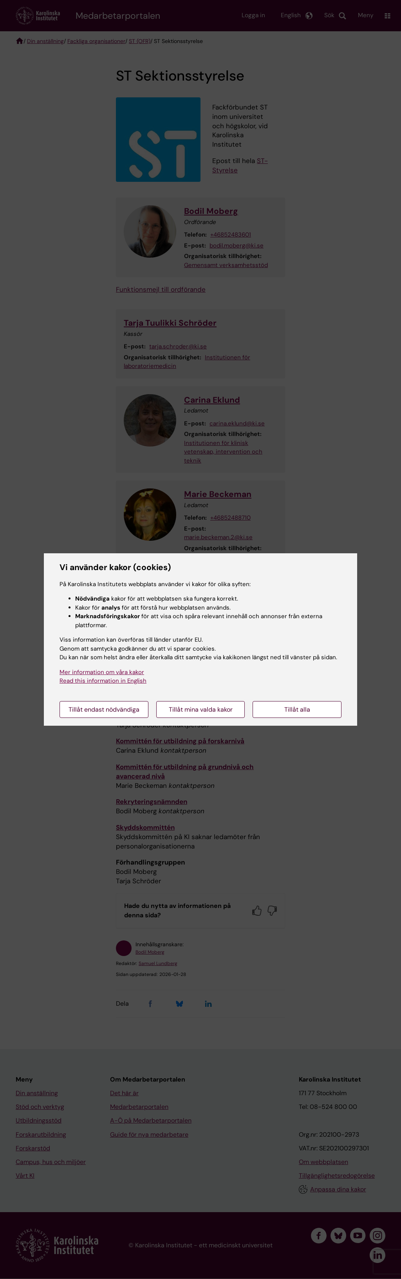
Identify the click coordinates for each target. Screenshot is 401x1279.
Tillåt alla (297, 709)
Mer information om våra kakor (102, 672)
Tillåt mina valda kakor (201, 709)
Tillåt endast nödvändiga (104, 709)
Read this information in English (103, 681)
